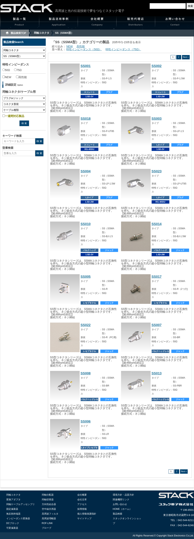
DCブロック (12, 523)
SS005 (86, 277)
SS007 (157, 325)
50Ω (6, 70)
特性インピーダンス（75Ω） (123, 49)
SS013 (157, 373)
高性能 (21, 77)
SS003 (157, 119)
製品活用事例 (58, 23)
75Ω (18, 70)
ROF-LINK (47, 523)
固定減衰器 (12, 509)
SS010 (86, 224)
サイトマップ (84, 518)
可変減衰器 (12, 528)
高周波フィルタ (50, 513)
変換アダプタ (13, 499)
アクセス (82, 504)
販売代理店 (136, 23)
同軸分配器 (48, 494)
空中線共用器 (49, 509)
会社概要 (97, 23)
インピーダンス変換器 (18, 518)
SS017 (157, 277)
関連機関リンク (121, 499)
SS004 (86, 171)
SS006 (86, 421)
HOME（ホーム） (122, 509)
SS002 (157, 66)
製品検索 (117, 513)
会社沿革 (82, 499)
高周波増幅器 (49, 518)
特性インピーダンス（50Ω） (84, 49)
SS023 (157, 171)
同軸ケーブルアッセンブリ (20, 504)
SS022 (86, 325)
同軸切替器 (48, 499)
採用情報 (82, 509)
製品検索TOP (15, 33)
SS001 (86, 66)
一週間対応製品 (13, 116)
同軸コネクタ (41, 32)
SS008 (86, 373)
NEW (6, 77)
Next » (186, 57)
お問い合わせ (174, 23)
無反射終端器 (13, 513)
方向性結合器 (49, 504)
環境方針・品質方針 (123, 494)
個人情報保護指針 (86, 513)
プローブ (46, 528)
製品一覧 (19, 23)
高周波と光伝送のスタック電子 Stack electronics (26, 8)
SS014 (157, 224)
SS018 (86, 119)
